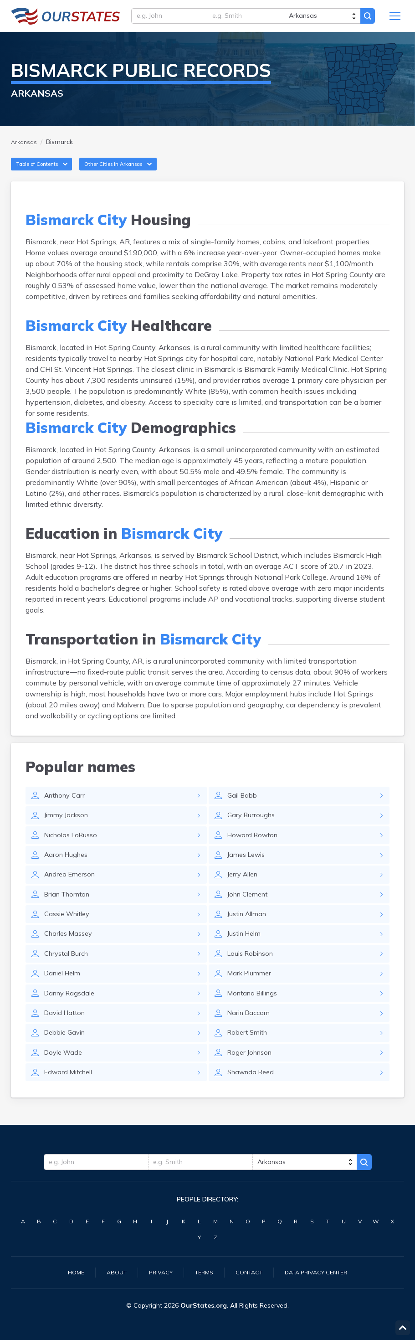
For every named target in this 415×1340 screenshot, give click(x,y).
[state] (319, 18)
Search (366, 18)
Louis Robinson (253, 975)
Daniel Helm (65, 996)
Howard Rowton (254, 850)
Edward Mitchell (71, 1101)
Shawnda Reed (253, 1101)
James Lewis (248, 871)
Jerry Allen (244, 892)
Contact (250, 1272)
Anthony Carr (67, 808)
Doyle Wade (65, 1080)
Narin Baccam (250, 1038)
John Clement (250, 912)
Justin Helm (246, 954)
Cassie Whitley (70, 933)
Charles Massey (70, 954)
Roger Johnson (252, 1080)
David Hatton (66, 1038)
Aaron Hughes (68, 871)
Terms (201, 1272)
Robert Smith (249, 1059)
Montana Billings (255, 1017)
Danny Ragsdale (72, 1017)
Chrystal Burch (68, 975)
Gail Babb (243, 808)
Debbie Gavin (67, 1059)
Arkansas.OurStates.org (65, 18)
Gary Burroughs (252, 829)
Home (66, 1272)
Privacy (156, 1272)
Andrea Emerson (72, 892)
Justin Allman (249, 933)
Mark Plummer (251, 996)
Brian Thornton (70, 912)
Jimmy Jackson (68, 829)
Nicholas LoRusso (73, 850)
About (109, 1272)
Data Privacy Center (322, 1272)
